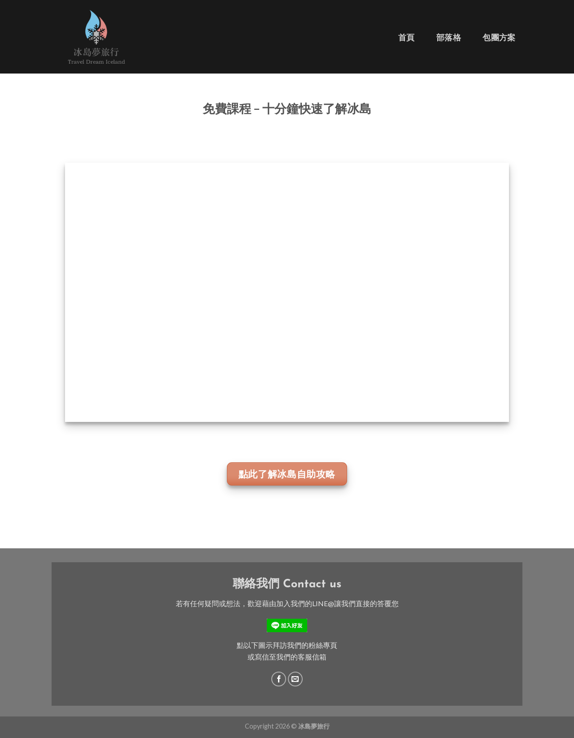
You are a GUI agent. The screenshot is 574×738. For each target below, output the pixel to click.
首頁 (406, 37)
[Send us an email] (295, 679)
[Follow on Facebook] (278, 679)
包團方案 (499, 37)
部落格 (448, 37)
